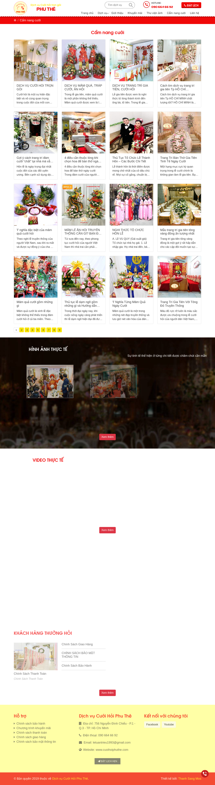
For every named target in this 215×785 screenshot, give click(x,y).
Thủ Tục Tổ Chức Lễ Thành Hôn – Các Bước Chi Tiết (131, 159)
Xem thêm (107, 436)
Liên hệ (194, 13)
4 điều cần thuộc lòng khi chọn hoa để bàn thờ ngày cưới (82, 161)
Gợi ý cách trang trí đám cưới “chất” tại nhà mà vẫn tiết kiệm (34, 161)
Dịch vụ (102, 13)
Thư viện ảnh (155, 13)
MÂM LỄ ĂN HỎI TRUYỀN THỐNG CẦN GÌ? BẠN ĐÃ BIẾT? (82, 233)
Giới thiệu (117, 13)
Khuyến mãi (135, 13)
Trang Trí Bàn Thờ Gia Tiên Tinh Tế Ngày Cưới (178, 159)
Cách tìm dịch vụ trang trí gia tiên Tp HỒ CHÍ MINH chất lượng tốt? (177, 89)
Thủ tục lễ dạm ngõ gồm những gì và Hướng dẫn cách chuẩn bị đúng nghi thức (81, 307)
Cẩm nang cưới (176, 13)
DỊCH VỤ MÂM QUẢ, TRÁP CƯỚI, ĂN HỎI (83, 87)
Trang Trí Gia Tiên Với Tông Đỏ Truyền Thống (179, 303)
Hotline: (162, 5)
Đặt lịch (191, 5)
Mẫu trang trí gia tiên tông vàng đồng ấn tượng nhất (177, 231)
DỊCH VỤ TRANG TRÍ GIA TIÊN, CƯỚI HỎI (130, 87)
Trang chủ (87, 13)
